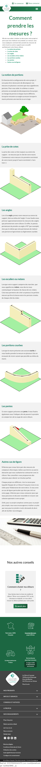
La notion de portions (13, 49)
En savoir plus (20, 606)
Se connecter (19, 3)
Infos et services (10, 696)
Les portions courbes (13, 58)
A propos (7, 708)
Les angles (10, 53)
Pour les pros (7, 720)
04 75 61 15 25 (7, 728)
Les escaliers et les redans (15, 56)
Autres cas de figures (13, 62)
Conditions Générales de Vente (12, 747)
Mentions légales (8, 744)
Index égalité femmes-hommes (12, 752)
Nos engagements (11, 714)
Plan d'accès (26, 684)
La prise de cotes (12, 51)
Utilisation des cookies (9, 750)
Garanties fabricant (30, 633)
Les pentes (10, 60)
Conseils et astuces (11, 702)
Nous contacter (8, 731)
